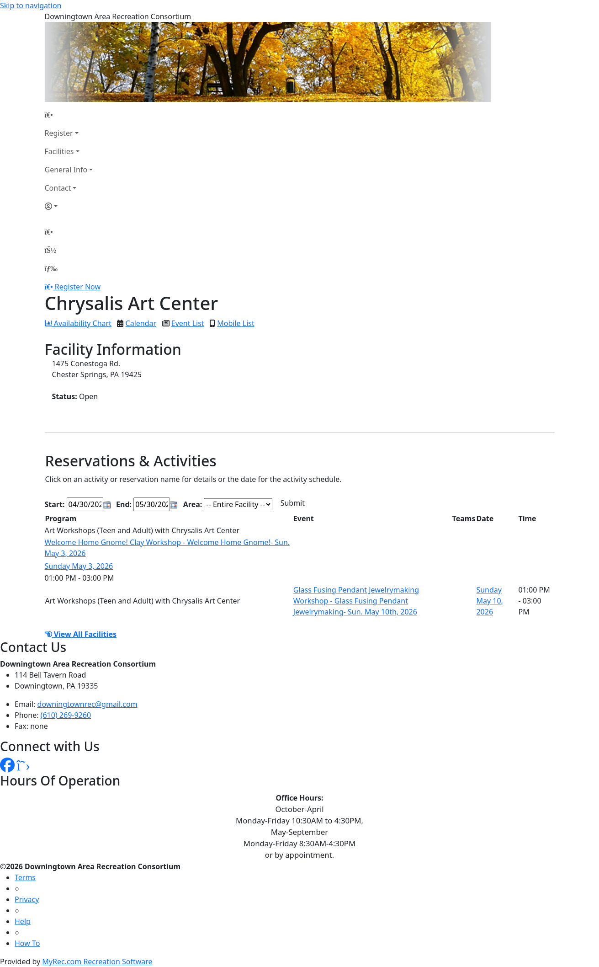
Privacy (27, 899)
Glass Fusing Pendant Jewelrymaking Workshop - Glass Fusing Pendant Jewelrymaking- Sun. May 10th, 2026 (356, 601)
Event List (187, 323)
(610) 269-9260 (66, 715)
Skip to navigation (30, 5)
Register (59, 133)
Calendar (141, 323)
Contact (58, 188)
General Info (66, 170)
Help (23, 921)
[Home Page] (69, 115)
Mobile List (235, 323)
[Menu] (51, 268)
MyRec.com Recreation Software (97, 961)
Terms (25, 877)
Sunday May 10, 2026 (489, 601)
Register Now (78, 287)
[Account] (69, 206)
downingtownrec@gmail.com (87, 704)
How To (27, 943)
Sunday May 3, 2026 (79, 566)
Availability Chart (78, 323)
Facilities (59, 151)
